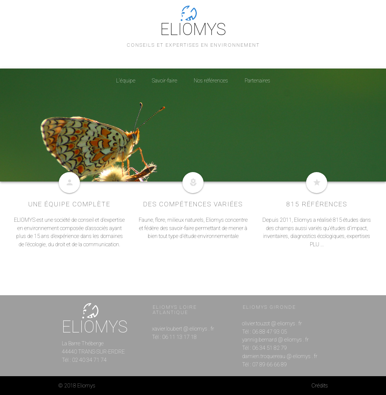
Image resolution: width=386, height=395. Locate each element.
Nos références (211, 81)
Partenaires (257, 81)
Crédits (319, 386)
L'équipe (125, 81)
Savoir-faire (164, 81)
